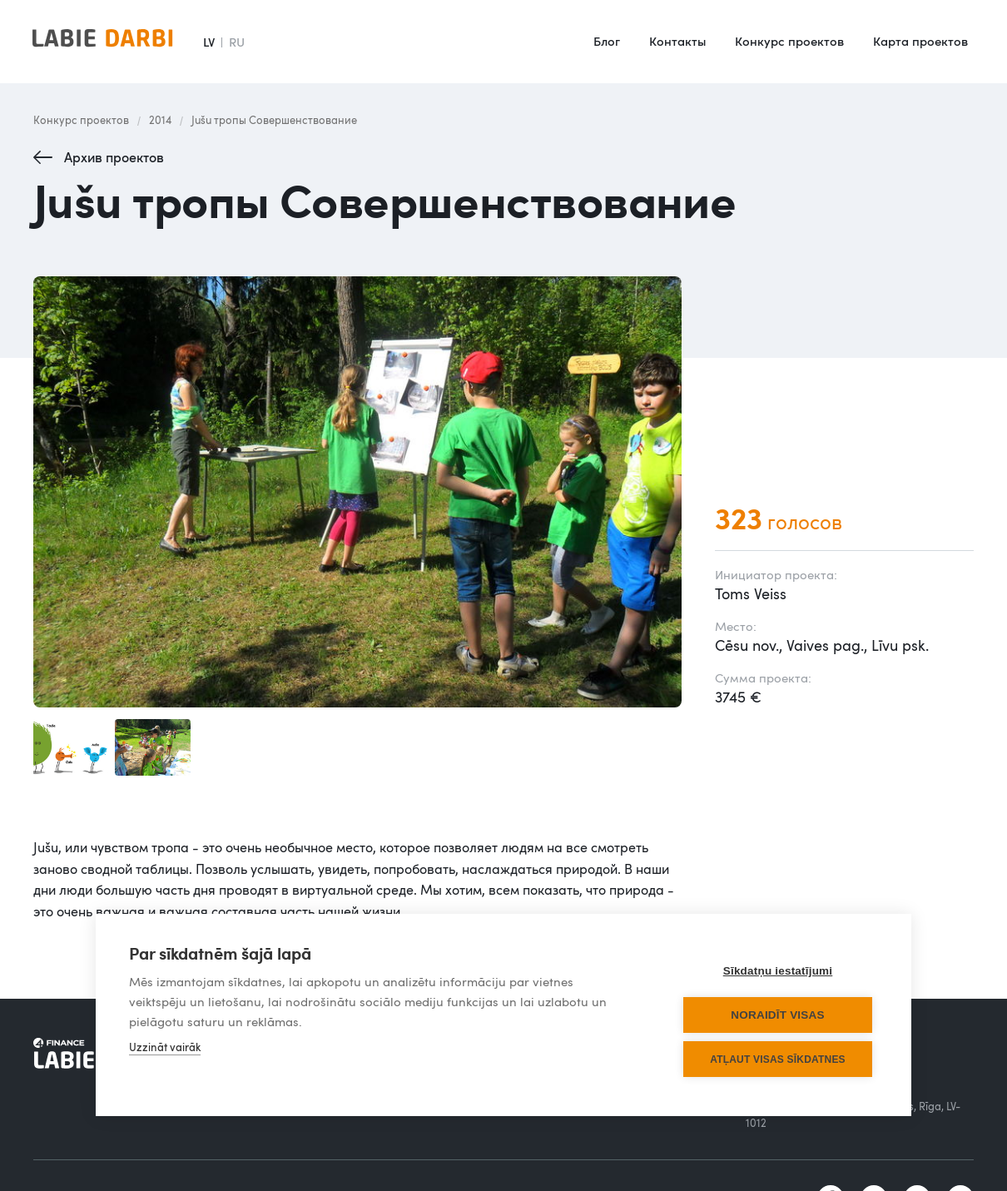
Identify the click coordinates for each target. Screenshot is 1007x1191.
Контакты (677, 40)
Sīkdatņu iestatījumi (778, 971)
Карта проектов (920, 40)
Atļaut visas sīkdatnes (778, 1059)
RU (237, 41)
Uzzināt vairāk (165, 1047)
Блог (606, 40)
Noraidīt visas (777, 1015)
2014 (160, 119)
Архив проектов (114, 157)
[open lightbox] (357, 492)
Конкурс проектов (789, 40)
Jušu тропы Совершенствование (274, 119)
